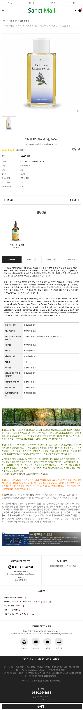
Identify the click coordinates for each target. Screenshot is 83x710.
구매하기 (41, 706)
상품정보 (11, 259)
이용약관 (41, 659)
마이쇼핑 (52, 2)
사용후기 (31, 259)
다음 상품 (73, 200)
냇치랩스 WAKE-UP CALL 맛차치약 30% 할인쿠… (22, 601)
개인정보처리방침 (52, 659)
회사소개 (33, 659)
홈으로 (25, 659)
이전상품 (9, 200)
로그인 (10, 2)
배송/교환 (71, 259)
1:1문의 (72, 2)
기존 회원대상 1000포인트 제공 (15, 613)
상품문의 (51, 259)
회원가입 (31, 2)
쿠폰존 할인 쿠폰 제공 (12, 597)
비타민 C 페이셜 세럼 (16, 244)
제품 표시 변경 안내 (11, 609)
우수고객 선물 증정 (11, 605)
